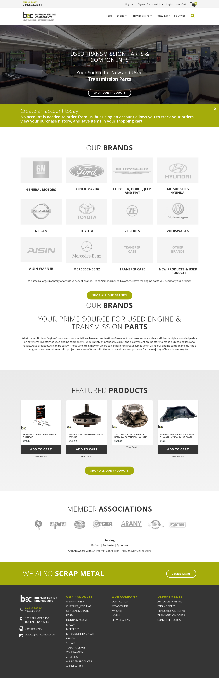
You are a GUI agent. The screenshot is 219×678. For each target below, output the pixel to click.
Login (169, 4)
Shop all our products (109, 470)
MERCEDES (72, 629)
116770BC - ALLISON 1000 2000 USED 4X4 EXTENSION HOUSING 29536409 (130, 437)
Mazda (93, 189)
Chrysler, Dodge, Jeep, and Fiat (132, 191)
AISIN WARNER (75, 601)
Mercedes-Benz (86, 269)
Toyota (86, 231)
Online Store (143, 550)
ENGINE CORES (166, 606)
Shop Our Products (110, 92)
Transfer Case (132, 269)
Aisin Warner (41, 268)
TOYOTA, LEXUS (75, 647)
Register (130, 4)
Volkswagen (178, 231)
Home (109, 15)
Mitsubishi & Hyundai (178, 191)
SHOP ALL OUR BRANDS (109, 295)
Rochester (108, 545)
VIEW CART (164, 15)
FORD (69, 615)
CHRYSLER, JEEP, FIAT (79, 606)
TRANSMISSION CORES (171, 615)
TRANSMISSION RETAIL (171, 610)
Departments (140, 15)
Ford (78, 189)
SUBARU (71, 643)
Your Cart (181, 4)
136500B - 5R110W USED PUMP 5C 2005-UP (86, 436)
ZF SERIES (72, 657)
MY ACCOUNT (120, 606)
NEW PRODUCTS (171, 269)
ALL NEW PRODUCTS (78, 666)
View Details (41, 456)
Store (120, 15)
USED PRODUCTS (183, 271)
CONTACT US (120, 601)
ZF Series (132, 231)
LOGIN (116, 615)
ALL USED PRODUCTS (79, 661)
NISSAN (70, 638)
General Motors (41, 189)
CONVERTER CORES (169, 620)
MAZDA (70, 624)
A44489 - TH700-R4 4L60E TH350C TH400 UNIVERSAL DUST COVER (177, 436)
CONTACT (179, 15)
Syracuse (122, 545)
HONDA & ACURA (76, 620)
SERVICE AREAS (121, 620)
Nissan (41, 231)
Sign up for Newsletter (150, 4)
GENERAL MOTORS (77, 610)
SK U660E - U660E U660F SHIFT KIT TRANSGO (41, 436)
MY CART (117, 610)
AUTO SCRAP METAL (169, 601)
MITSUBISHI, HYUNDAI (80, 633)
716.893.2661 (32, 5)
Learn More (181, 573)
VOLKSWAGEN (74, 652)
